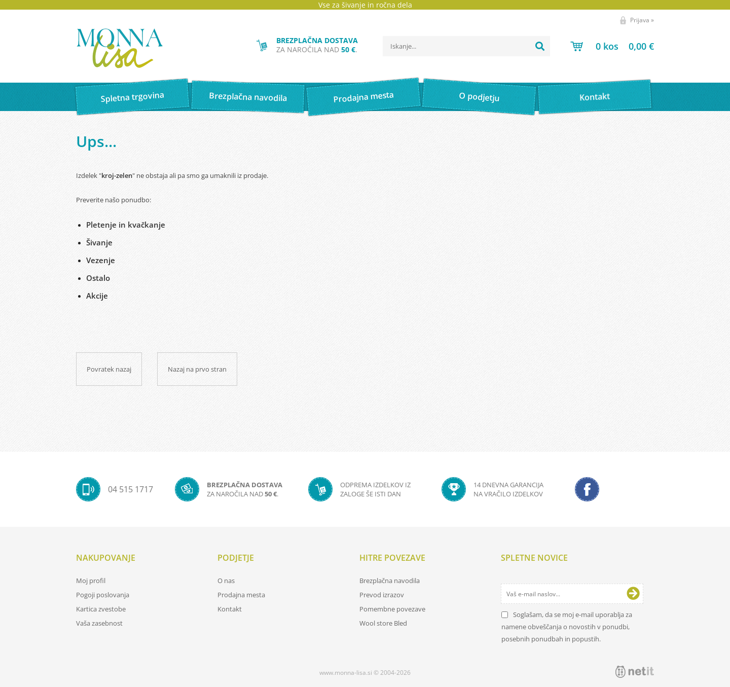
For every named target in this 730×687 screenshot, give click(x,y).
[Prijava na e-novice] (633, 593)
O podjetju (478, 97)
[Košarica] (612, 46)
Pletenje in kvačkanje (125, 225)
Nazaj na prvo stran (197, 369)
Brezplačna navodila (248, 96)
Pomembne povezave (392, 608)
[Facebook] (587, 489)
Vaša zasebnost (99, 623)
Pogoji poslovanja (102, 594)
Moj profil (90, 580)
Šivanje (99, 242)
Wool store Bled (383, 623)
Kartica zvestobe (101, 608)
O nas (226, 580)
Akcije (97, 296)
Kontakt (594, 96)
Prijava (642, 20)
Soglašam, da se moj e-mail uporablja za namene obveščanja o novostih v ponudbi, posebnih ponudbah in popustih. (566, 626)
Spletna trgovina (132, 97)
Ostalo (98, 278)
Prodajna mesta (363, 97)
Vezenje (100, 260)
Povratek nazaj (109, 369)
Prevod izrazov (381, 594)
